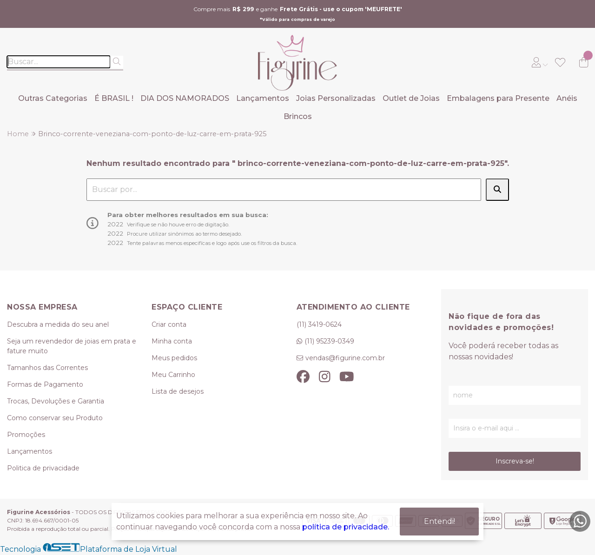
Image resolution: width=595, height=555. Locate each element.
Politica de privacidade (43, 468)
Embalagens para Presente (498, 98)
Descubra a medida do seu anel (58, 324)
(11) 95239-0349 (329, 341)
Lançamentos (262, 98)
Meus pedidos (174, 358)
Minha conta (172, 341)
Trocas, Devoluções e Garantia (55, 401)
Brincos (298, 116)
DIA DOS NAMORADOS (184, 98)
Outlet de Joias (411, 98)
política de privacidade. (345, 526)
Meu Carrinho (173, 374)
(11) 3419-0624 (319, 324)
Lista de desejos (178, 391)
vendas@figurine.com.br (345, 358)
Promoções (26, 434)
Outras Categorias (52, 98)
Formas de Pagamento (45, 384)
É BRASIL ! (113, 98)
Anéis (566, 98)
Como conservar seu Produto (55, 418)
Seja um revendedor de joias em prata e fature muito (71, 346)
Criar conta (169, 324)
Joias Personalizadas (336, 98)
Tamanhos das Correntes (47, 367)
